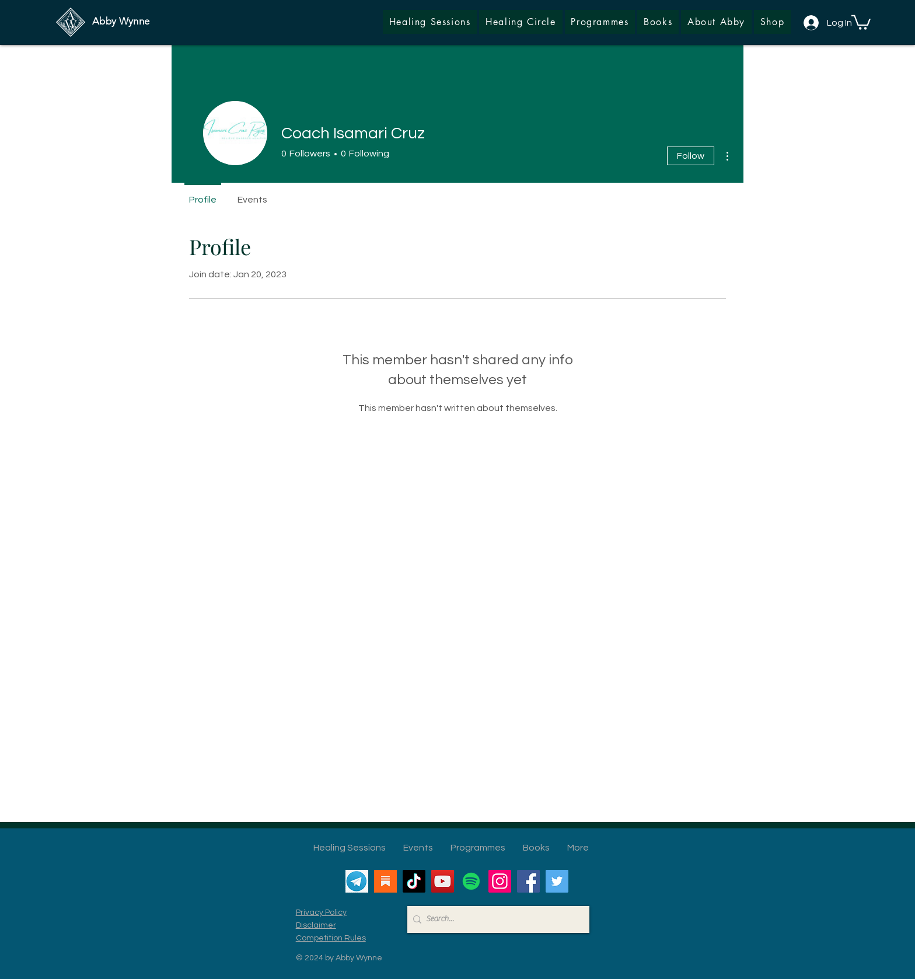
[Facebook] (528, 881)
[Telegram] (356, 881)
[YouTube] (442, 881)
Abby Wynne (120, 21)
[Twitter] (557, 881)
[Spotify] (471, 881)
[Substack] (385, 881)
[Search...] (495, 919)
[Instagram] (499, 881)
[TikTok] (414, 881)
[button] (772, 22)
